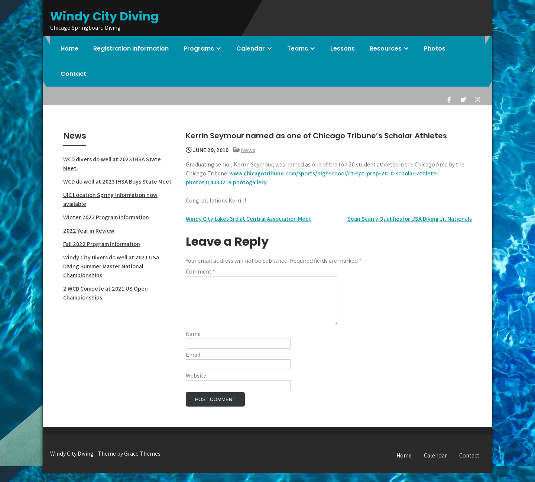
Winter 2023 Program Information (106, 217)
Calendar (250, 48)
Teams (297, 48)
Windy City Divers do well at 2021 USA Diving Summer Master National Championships (111, 266)
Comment (200, 271)
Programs (199, 48)
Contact (73, 73)
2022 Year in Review (88, 230)
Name (193, 343)
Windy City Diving (104, 16)
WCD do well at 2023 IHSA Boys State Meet (117, 181)
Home (69, 48)
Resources (386, 48)
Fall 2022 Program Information (101, 244)
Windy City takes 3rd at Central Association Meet (248, 219)
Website (196, 384)
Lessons (342, 48)
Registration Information (131, 48)
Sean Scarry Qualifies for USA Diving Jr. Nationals (409, 219)
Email (193, 364)
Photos (434, 48)
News (248, 150)
